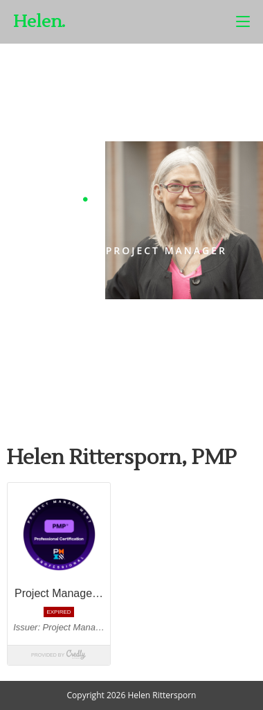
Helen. (39, 22)
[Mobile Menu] (243, 21)
